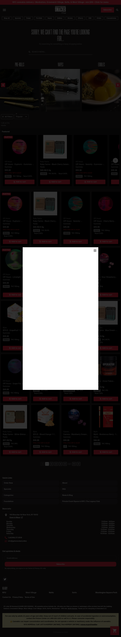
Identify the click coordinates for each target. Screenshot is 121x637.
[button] (95, 250)
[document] (60, 318)
